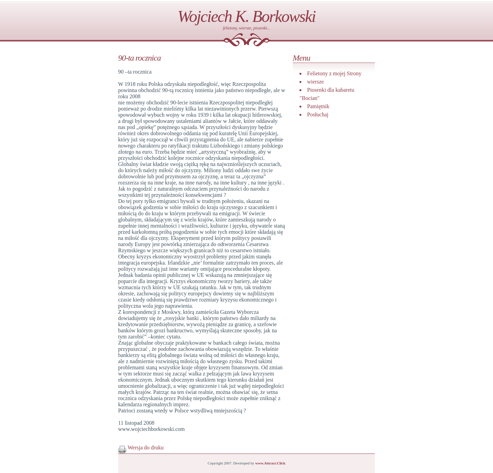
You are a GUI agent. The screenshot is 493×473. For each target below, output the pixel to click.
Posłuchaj (317, 114)
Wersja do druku (141, 447)
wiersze (315, 82)
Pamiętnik (318, 106)
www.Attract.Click (270, 463)
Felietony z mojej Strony (334, 73)
